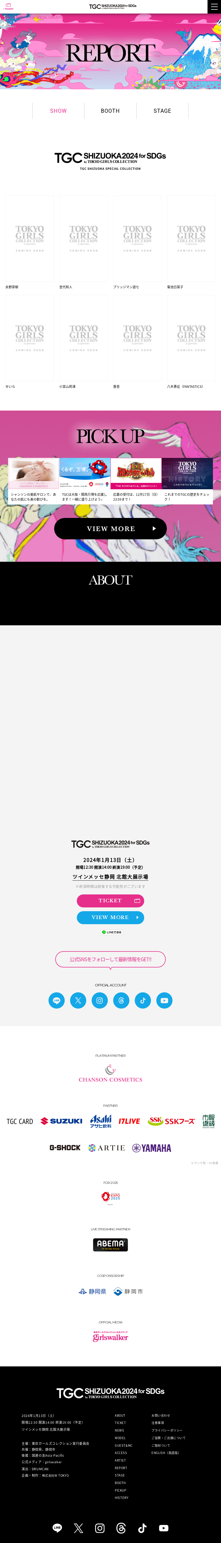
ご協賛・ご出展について (168, 1432)
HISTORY (121, 1492)
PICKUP (120, 1485)
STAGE (162, 111)
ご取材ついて (160, 1440)
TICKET (119, 895)
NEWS (119, 1425)
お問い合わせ (160, 1410)
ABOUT (120, 1410)
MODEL (120, 1432)
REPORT (121, 1462)
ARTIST (120, 1455)
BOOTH (110, 111)
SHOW (20, 17)
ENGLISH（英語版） (166, 1447)
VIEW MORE (115, 912)
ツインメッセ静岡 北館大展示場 (110, 871)
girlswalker (53, 1456)
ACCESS (121, 1447)
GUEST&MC (124, 1440)
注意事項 (157, 1417)
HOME (7, 17)
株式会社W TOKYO (55, 1470)
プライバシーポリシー (167, 1425)
